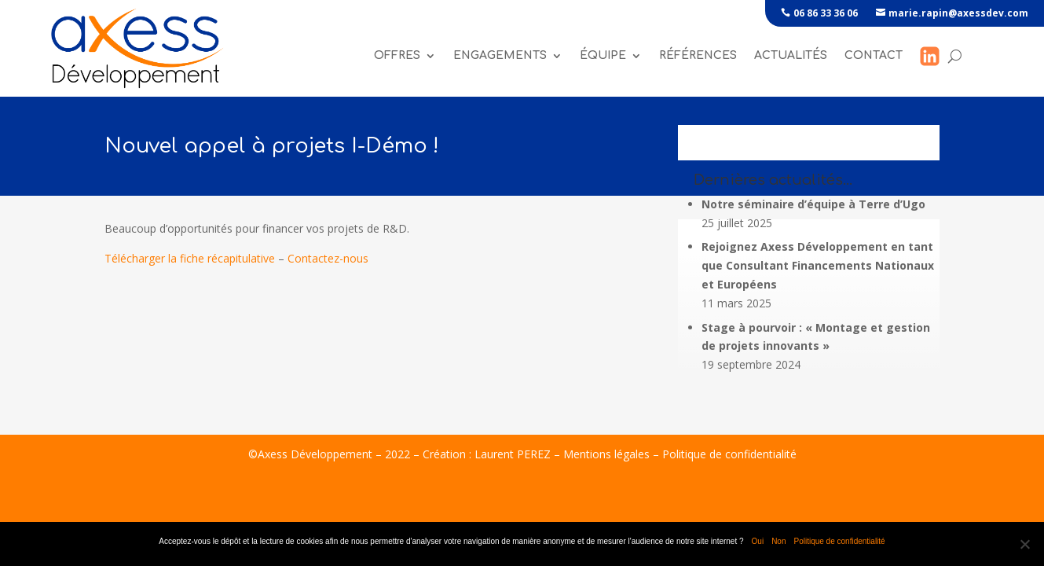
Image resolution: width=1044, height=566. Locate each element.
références (698, 55)
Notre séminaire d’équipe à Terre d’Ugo (813, 204)
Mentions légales (606, 454)
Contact (873, 55)
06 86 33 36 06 (825, 13)
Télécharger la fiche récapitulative (189, 258)
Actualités (790, 55)
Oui (758, 541)
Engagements (500, 55)
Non (778, 541)
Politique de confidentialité (729, 454)
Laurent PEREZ (512, 454)
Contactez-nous (328, 258)
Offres (397, 55)
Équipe (603, 55)
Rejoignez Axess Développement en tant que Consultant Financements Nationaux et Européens (817, 265)
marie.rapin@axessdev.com (958, 13)
